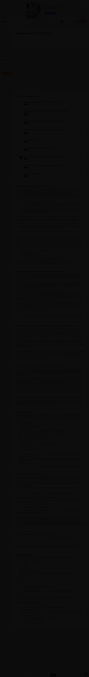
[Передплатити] (81, 21)
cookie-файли (45, 675)
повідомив (31, 414)
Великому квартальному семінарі (71, 244)
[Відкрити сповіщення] (65, 21)
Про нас (4, 112)
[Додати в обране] (83, 38)
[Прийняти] (53, 675)
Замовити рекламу (80, 2)
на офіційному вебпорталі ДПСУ (40, 537)
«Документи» (35, 519)
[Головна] (15, 26)
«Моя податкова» (56, 414)
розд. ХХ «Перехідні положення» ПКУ (59, 336)
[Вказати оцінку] (76, 103)
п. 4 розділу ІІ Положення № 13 (34, 282)
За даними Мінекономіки (24, 369)
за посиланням (64, 263)
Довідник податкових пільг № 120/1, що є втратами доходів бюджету (40, 540)
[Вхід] (70, 21)
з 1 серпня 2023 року (50, 328)
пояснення (31, 274)
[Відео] (20, 26)
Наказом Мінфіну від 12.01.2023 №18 (27, 189)
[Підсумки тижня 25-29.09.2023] (29, 26)
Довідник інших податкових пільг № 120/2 (31, 542)
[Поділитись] (81, 38)
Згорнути (80, 96)
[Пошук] (13, 21)
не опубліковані (46, 512)
